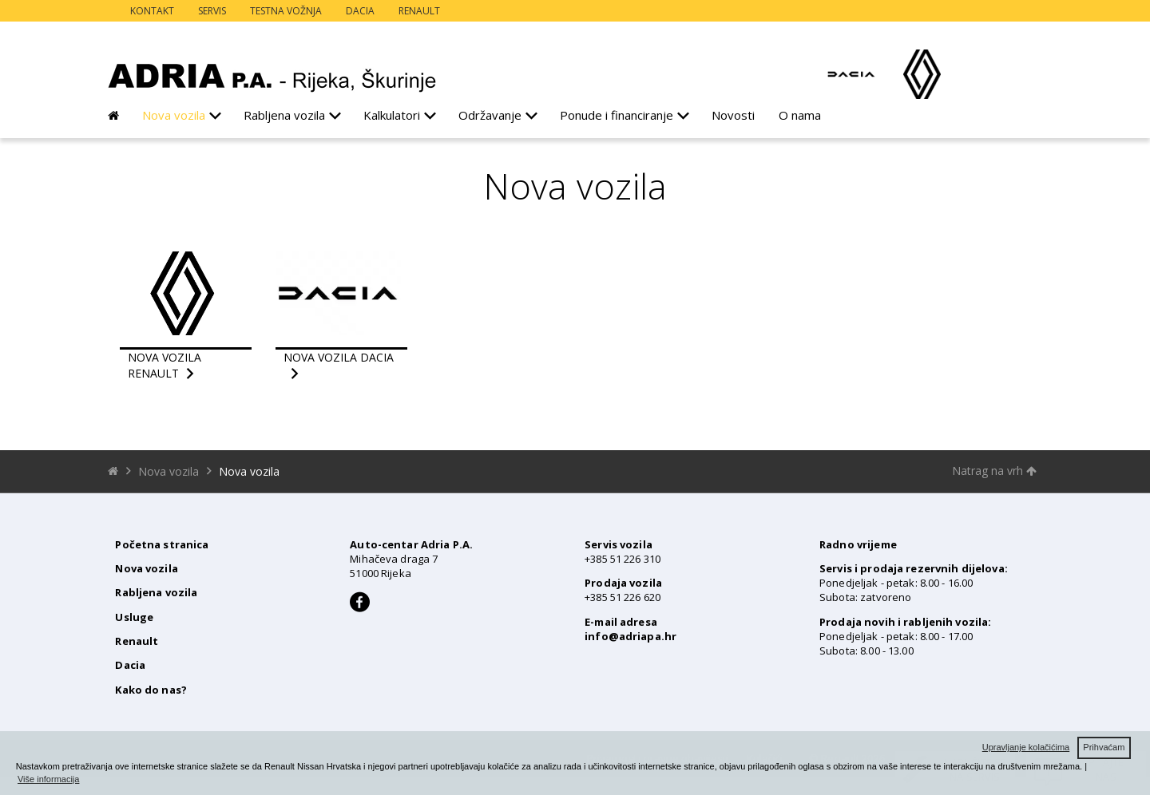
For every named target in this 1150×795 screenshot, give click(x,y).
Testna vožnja (286, 11)
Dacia (360, 11)
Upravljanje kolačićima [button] (1025, 747)
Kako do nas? (151, 689)
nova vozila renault (164, 365)
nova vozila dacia (339, 357)
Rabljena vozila (284, 115)
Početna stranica (161, 544)
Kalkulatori (391, 115)
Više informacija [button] (48, 779)
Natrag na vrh (994, 470)
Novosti (733, 115)
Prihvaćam (1103, 747)
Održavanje (489, 115)
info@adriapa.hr (630, 636)
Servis (212, 11)
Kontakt (152, 11)
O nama (800, 115)
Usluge (134, 617)
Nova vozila (173, 115)
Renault (419, 11)
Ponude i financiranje (616, 115)
